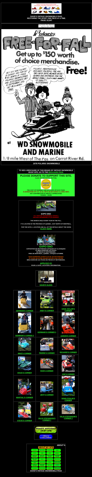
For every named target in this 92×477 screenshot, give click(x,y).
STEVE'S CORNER (24, 421)
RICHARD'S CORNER (68, 352)
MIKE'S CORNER (24, 353)
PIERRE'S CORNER (47, 353)
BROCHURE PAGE (56, 172)
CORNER (68, 311)
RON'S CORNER (46, 371)
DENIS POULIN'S (68, 398)
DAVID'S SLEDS (46, 285)
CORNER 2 (68, 418)
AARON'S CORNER (68, 336)
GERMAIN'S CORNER (24, 311)
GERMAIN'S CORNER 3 (47, 332)
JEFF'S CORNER (46, 395)
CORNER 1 (47, 420)
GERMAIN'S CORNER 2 (24, 336)
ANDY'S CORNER (47, 311)
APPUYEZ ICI (46, 263)
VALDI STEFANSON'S (46, 418)
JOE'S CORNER (68, 374)
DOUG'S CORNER (24, 373)
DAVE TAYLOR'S (68, 309)
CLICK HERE (46, 229)
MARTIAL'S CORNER (24, 397)
